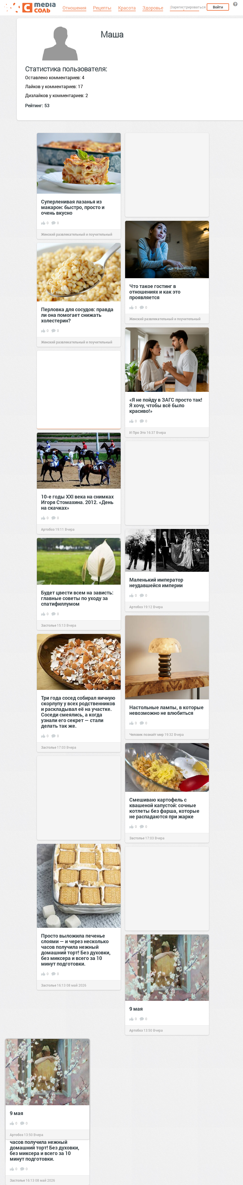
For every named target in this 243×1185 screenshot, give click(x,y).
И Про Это (137, 432)
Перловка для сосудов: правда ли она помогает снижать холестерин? (77, 314)
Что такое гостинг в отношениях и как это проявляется (154, 291)
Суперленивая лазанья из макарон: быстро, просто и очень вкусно (72, 207)
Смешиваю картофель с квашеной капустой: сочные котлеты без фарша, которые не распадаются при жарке (164, 808)
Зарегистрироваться (188, 7)
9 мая (136, 1008)
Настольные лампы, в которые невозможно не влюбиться (166, 710)
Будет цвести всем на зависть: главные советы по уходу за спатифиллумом (77, 598)
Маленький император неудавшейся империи (156, 582)
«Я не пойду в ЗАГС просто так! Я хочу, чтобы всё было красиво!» (165, 405)
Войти (218, 7)
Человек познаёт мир (146, 734)
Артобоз (47, 529)
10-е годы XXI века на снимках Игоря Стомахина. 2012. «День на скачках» (77, 502)
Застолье (48, 625)
